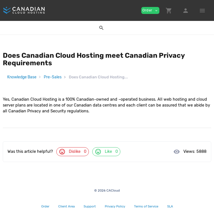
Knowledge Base (22, 77)
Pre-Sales (53, 77)
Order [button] (150, 10)
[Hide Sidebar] (202, 10)
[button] (168, 10)
